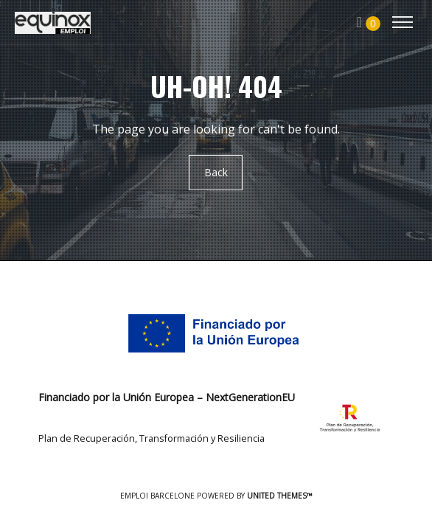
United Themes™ (280, 495)
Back (216, 173)
